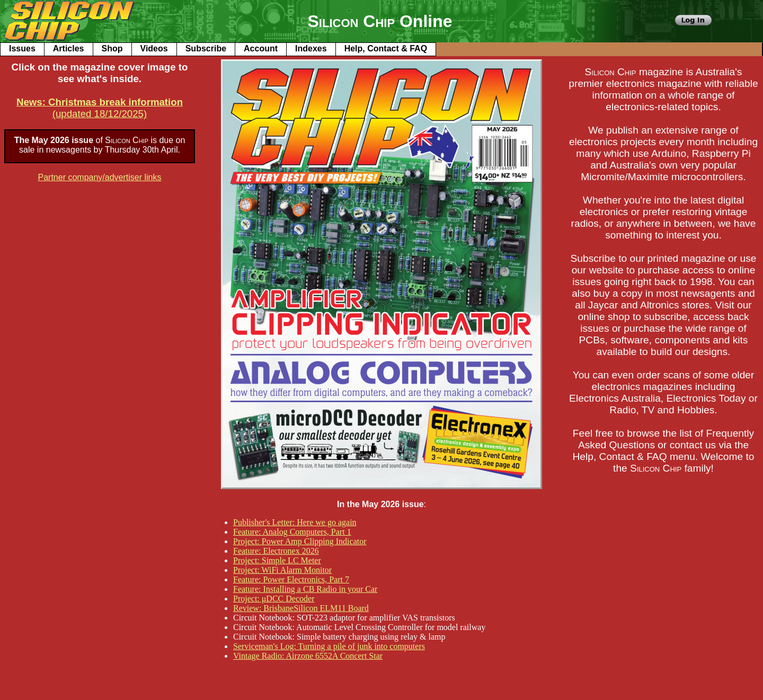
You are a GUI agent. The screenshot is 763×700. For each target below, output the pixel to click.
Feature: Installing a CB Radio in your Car (305, 588)
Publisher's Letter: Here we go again (295, 522)
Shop (112, 48)
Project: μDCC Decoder (273, 598)
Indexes (311, 48)
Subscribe (205, 48)
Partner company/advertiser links (100, 177)
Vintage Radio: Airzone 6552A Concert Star (308, 655)
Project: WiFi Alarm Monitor (282, 569)
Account (261, 48)
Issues (22, 48)
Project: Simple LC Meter (277, 560)
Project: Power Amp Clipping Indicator (300, 541)
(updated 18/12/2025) (99, 107)
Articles (68, 48)
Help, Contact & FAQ (385, 48)
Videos (154, 48)
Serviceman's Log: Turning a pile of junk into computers (329, 646)
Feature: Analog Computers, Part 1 (292, 531)
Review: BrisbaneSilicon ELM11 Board (301, 608)
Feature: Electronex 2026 (276, 550)
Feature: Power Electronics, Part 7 (291, 579)
